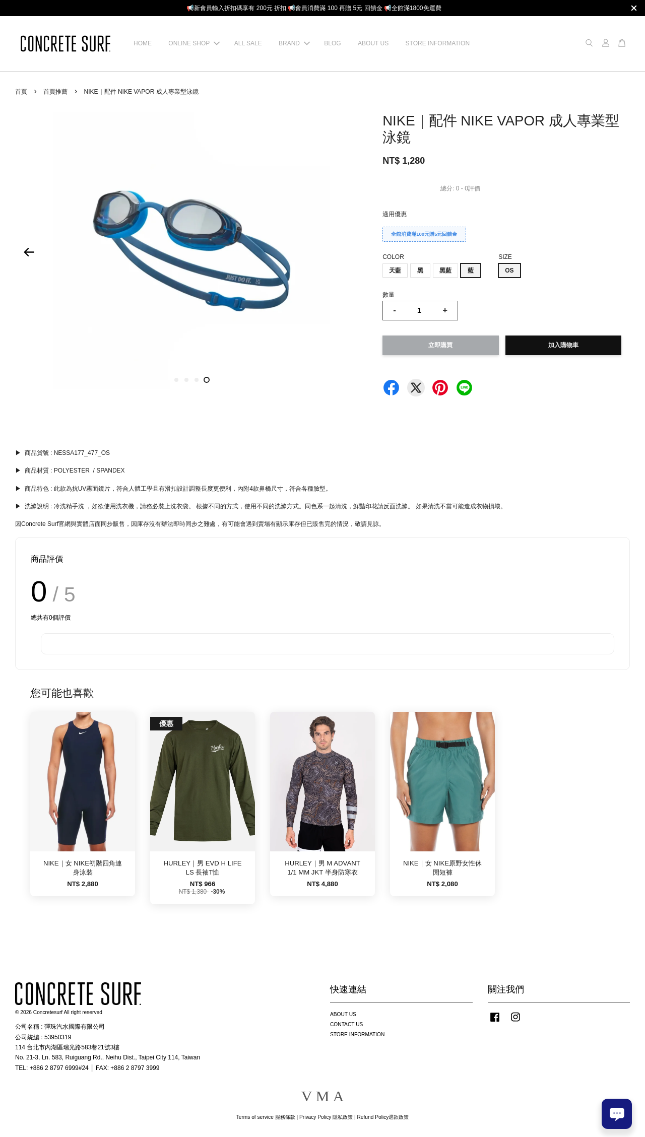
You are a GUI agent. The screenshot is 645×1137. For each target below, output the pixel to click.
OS (509, 270)
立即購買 (440, 345)
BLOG (332, 43)
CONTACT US (346, 1024)
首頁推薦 (55, 91)
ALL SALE (248, 43)
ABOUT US (373, 43)
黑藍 (445, 270)
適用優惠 (394, 214)
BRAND (294, 43)
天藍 (395, 270)
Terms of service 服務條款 (265, 1117)
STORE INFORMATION (438, 43)
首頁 (21, 91)
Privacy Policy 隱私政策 (326, 1117)
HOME (143, 43)
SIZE (505, 256)
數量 (388, 294)
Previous (28, 252)
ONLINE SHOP (194, 43)
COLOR (393, 256)
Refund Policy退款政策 (383, 1117)
